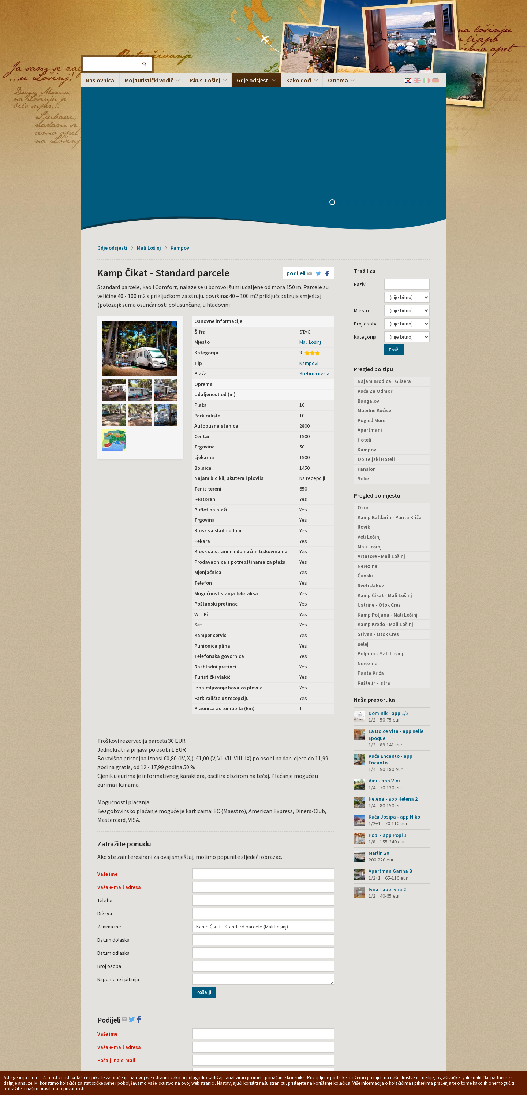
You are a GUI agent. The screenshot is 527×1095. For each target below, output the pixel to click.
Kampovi (181, 101)
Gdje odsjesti (112, 101)
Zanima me (109, 780)
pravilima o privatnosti (62, 1088)
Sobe (363, 332)
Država (104, 767)
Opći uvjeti (229, 1033)
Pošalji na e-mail (116, 914)
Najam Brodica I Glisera (384, 235)
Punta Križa (371, 527)
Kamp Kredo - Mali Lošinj (385, 478)
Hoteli (364, 293)
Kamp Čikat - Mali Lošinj (385, 449)
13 (423, 57)
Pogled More (371, 274)
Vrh (430, 1037)
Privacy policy (203, 1033)
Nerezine (367, 420)
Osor (363, 361)
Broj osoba (109, 820)
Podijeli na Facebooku (228, 993)
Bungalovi (369, 255)
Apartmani (370, 283)
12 (415, 57)
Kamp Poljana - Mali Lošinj (388, 468)
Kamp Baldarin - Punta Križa (390, 371)
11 (407, 57)
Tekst (103, 927)
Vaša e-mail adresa (119, 741)
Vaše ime (107, 728)
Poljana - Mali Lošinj (380, 507)
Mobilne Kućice (374, 264)
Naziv (360, 138)
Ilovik (364, 380)
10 (399, 57)
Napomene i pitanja (118, 833)
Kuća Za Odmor (375, 245)
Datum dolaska (113, 793)
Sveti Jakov (371, 439)
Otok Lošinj (104, 29)
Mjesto (361, 164)
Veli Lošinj (369, 390)
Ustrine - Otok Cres (379, 458)
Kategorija (365, 190)
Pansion (367, 323)
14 (431, 57)
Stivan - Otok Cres (378, 488)
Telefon (105, 754)
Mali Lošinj (149, 101)
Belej (363, 498)
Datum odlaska (113, 807)
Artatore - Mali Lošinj (381, 410)
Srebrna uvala (314, 227)
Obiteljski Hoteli (376, 313)
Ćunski (365, 429)
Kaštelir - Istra (374, 536)
